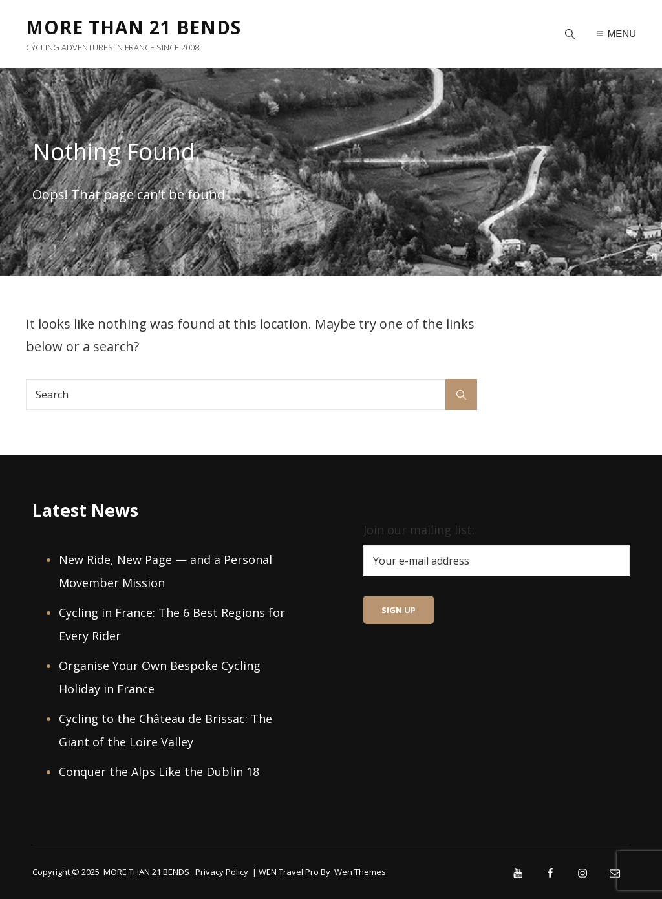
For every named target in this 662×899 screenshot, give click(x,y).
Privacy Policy (221, 872)
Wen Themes (360, 872)
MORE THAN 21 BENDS (133, 27)
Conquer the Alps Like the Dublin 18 (159, 771)
